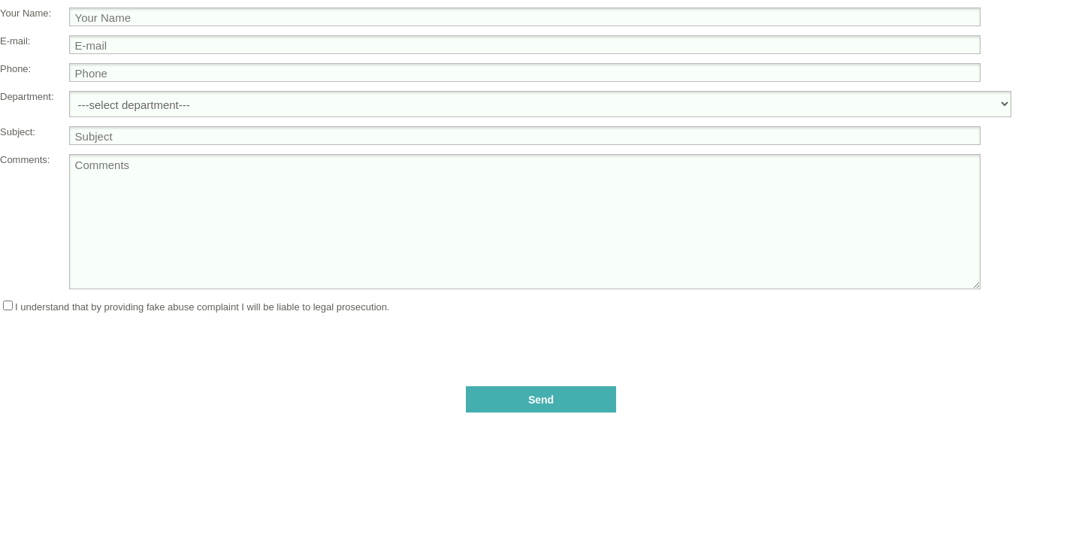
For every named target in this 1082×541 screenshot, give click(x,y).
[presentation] (541, 342)
